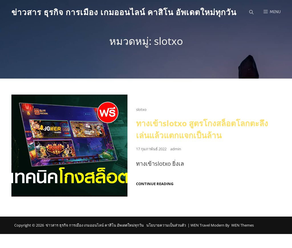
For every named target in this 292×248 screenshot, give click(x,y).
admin (175, 148)
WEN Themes (242, 225)
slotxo (141, 109)
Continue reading (154, 183)
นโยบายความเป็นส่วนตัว (166, 225)
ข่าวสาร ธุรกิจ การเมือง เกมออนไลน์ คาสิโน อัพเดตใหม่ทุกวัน (123, 12)
